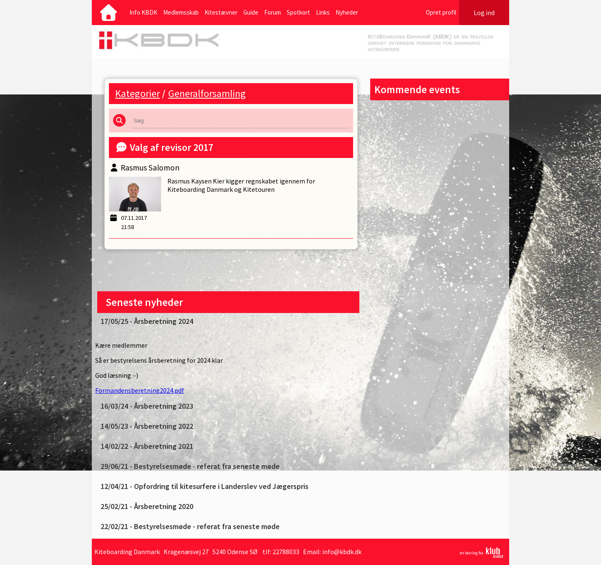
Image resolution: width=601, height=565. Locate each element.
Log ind (484, 12)
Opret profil (441, 12)
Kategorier (137, 93)
